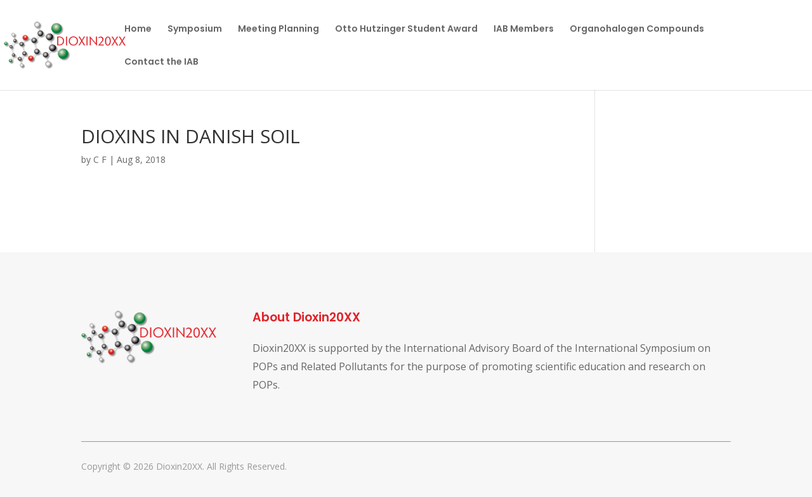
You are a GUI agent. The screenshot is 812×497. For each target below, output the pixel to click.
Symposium (194, 29)
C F (100, 159)
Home (138, 29)
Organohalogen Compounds (637, 29)
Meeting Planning (278, 29)
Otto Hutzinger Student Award (406, 29)
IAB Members (524, 29)
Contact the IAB (161, 62)
